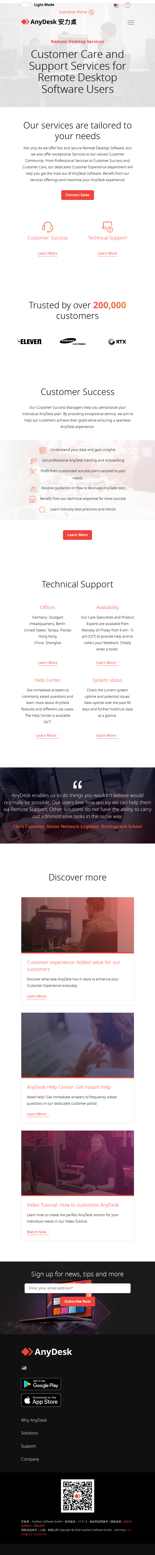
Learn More (47, 662)
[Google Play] (77, 1384)
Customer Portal (73, 12)
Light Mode (44, 5)
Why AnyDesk (34, 1420)
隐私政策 (39, 1526)
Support (28, 1446)
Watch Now (38, 1231)
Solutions (29, 1433)
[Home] (49, 22)
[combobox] (118, 6)
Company (30, 1459)
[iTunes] (77, 1399)
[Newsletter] (77, 1301)
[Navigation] (131, 22)
